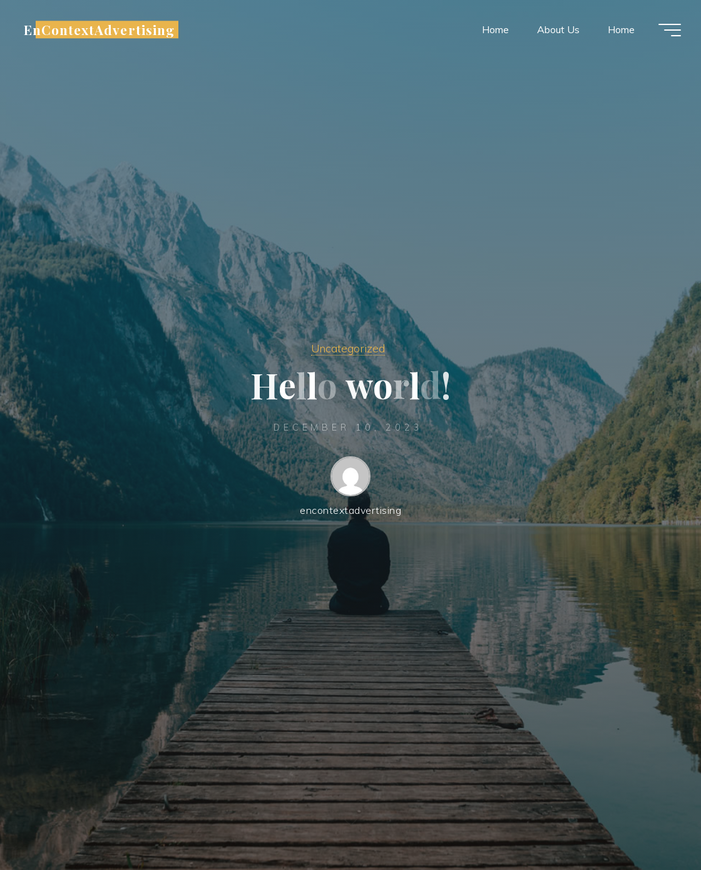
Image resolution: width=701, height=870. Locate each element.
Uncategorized (348, 348)
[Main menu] (669, 30)
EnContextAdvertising (99, 29)
